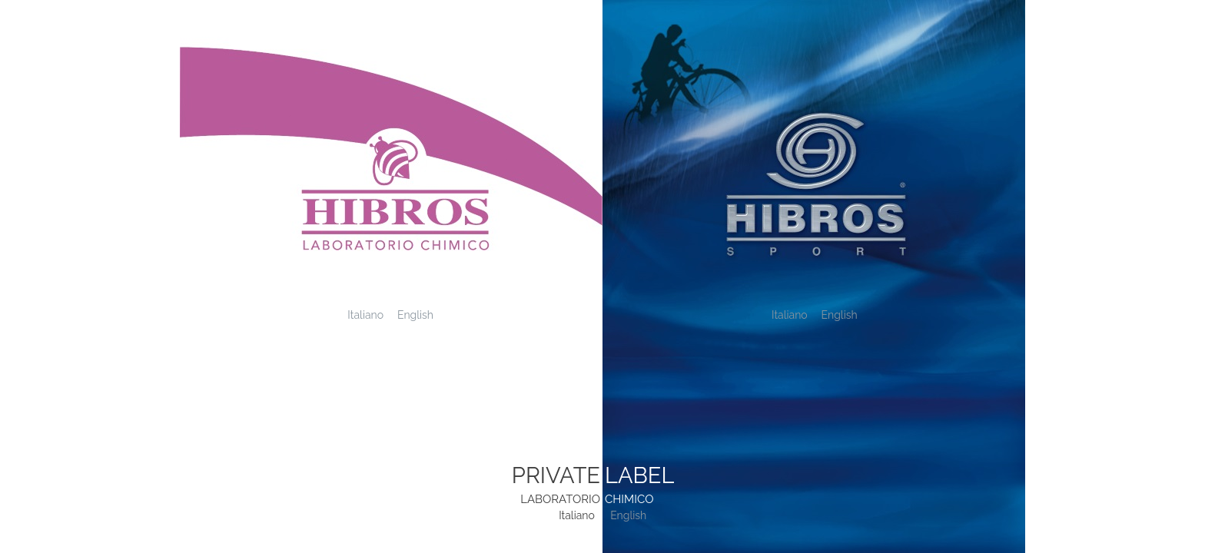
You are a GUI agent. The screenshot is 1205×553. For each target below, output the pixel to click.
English (415, 315)
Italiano (365, 315)
